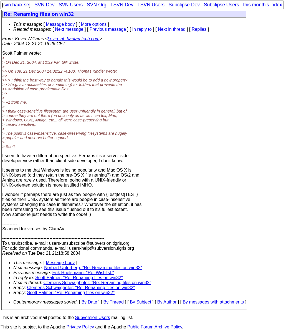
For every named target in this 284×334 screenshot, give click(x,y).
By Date (89, 302)
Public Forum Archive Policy (154, 327)
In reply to (142, 29)
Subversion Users (92, 317)
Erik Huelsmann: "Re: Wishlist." (83, 272)
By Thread (113, 302)
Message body (60, 24)
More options (94, 24)
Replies (199, 29)
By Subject (140, 302)
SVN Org (96, 4)
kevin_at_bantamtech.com (74, 38)
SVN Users (71, 4)
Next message (69, 29)
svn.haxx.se (16, 4)
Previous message (108, 29)
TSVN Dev (121, 4)
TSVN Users (150, 4)
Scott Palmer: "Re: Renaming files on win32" (79, 277)
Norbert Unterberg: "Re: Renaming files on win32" (93, 267)
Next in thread (172, 29)
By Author (166, 302)
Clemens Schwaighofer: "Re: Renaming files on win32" (97, 282)
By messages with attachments (213, 302)
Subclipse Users (221, 4)
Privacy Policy (80, 327)
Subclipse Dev (184, 4)
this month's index (262, 4)
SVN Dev (44, 4)
